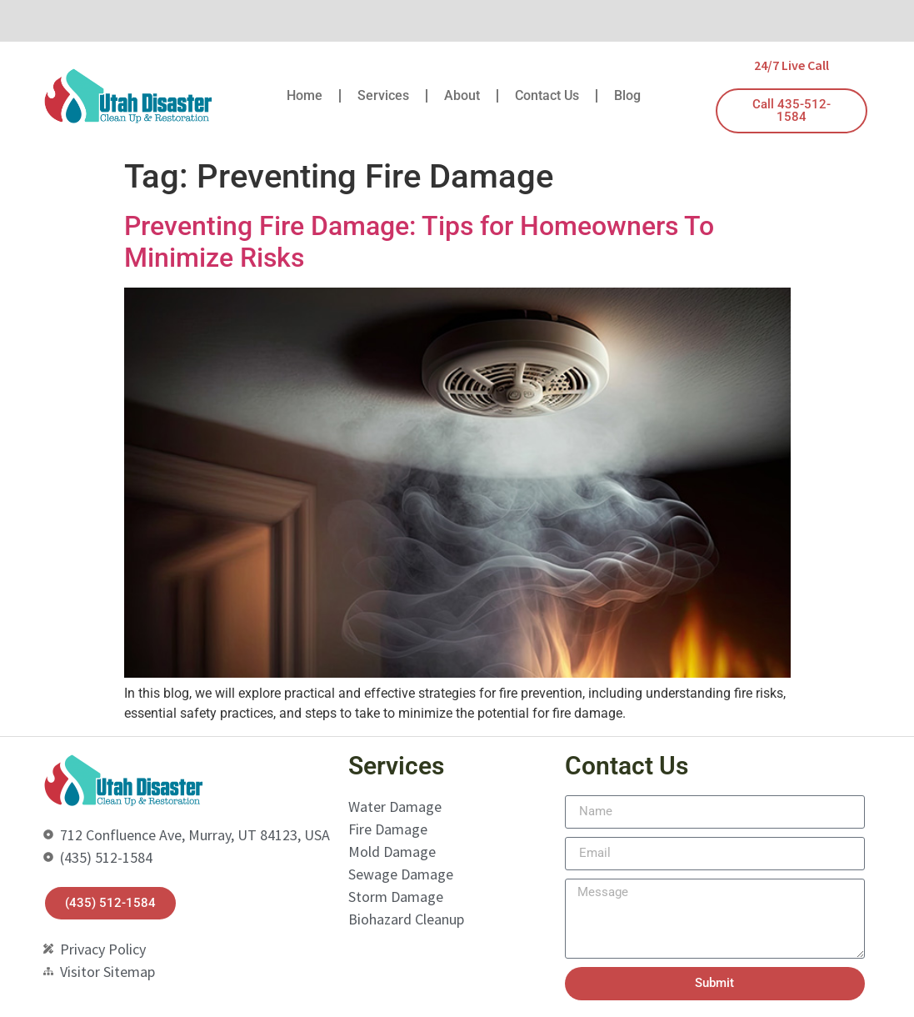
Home (304, 95)
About (462, 95)
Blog (627, 95)
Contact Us (547, 95)
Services (383, 95)
